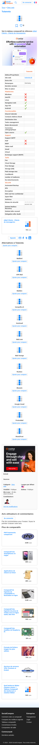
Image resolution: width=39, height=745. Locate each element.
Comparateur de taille (9, 727)
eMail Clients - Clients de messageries (11, 221)
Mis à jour (6, 492)
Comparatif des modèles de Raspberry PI (12, 630)
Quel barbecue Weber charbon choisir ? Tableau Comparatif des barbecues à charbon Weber (11, 689)
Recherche (16, 2)
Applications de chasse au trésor (10, 571)
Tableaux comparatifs (9, 722)
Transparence (31, 717)
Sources (6, 479)
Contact (29, 722)
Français (35, 2)
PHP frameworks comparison (10, 533)
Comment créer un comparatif (11, 717)
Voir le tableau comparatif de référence (17, 31)
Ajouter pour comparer (10, 245)
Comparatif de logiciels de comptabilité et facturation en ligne (11, 592)
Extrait (5, 474)
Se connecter (27, 2)
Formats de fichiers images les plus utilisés (11, 649)
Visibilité (6, 489)
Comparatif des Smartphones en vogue (10, 553)
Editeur (23, 489)
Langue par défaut (27, 484)
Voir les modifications (10, 506)
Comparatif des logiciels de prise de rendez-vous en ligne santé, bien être (11, 611)
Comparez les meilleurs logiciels (12, 719)
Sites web (10, 8)
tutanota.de (28, 77)
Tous (3, 8)
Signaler (13, 238)
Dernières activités (8, 735)
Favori (16, 25)
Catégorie (6, 484)
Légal (28, 719)
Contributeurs (8, 496)
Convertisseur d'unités (9, 725)
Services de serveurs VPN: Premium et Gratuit (11, 668)
